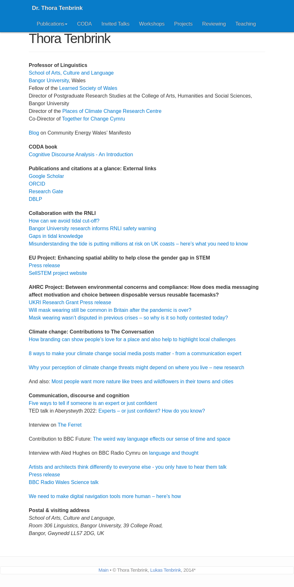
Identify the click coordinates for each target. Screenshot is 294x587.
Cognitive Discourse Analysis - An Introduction (81, 154)
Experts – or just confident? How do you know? (151, 411)
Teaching (246, 23)
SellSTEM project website (58, 273)
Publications (52, 23)
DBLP (35, 199)
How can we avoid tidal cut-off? (64, 221)
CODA (84, 23)
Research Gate (46, 191)
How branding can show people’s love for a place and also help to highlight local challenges (132, 339)
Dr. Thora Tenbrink (57, 8)
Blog (34, 133)
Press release (44, 265)
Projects (183, 23)
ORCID (37, 184)
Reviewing (214, 23)
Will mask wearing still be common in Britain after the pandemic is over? (110, 310)
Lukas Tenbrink (165, 570)
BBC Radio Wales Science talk (63, 482)
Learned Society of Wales (88, 88)
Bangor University (49, 80)
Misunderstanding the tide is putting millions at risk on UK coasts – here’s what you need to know (138, 243)
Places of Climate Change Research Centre (111, 111)
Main (103, 570)
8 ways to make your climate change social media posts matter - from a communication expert (135, 353)
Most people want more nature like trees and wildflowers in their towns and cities (142, 381)
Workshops (152, 23)
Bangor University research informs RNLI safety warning (92, 228)
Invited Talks (116, 23)
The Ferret (69, 425)
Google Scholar (46, 176)
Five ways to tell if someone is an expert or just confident (93, 403)
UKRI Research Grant (54, 302)
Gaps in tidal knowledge (56, 236)
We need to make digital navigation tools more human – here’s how (105, 496)
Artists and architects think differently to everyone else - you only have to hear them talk (128, 467)
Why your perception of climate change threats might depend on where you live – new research (136, 367)
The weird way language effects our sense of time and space (161, 439)
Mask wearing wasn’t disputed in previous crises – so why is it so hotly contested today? (128, 317)
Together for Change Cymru (93, 118)
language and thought (173, 453)
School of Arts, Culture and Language (71, 73)
